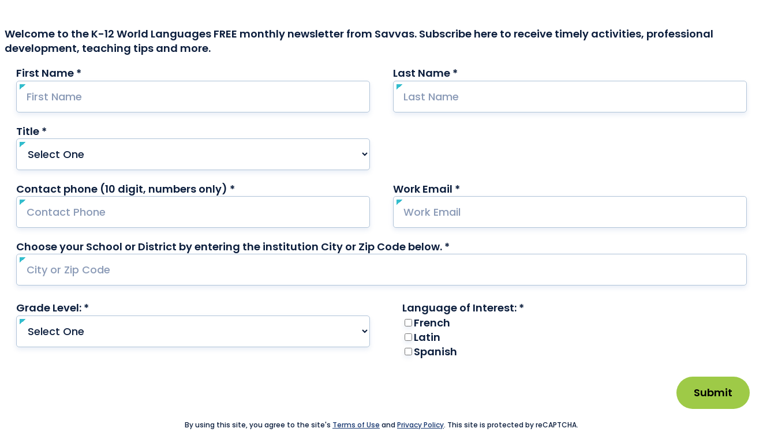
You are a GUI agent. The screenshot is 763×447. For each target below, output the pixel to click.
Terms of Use (356, 425)
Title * (53, 131)
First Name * (71, 73)
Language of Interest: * (485, 307)
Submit (713, 392)
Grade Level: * (74, 307)
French (432, 322)
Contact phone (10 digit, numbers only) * (147, 189)
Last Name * (447, 73)
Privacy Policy (420, 425)
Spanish (435, 351)
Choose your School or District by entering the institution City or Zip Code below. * (233, 246)
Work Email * (448, 189)
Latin (427, 337)
